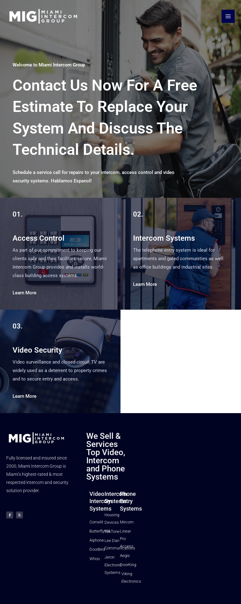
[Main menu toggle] (228, 16)
